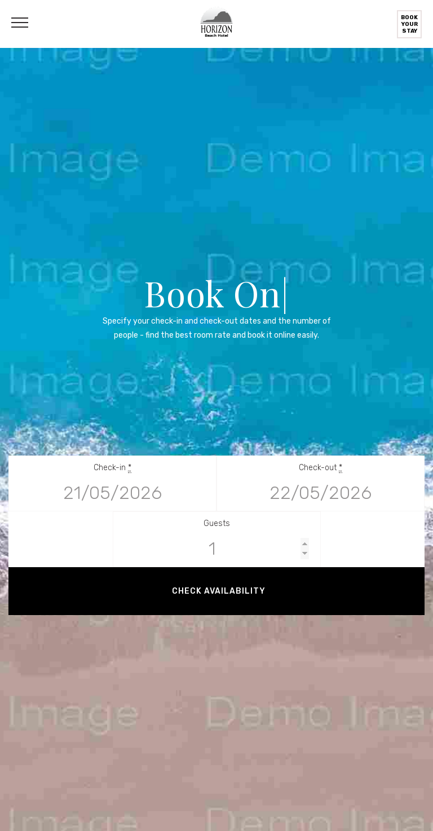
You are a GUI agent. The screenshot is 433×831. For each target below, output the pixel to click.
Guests (217, 523)
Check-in (112, 468)
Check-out (320, 468)
